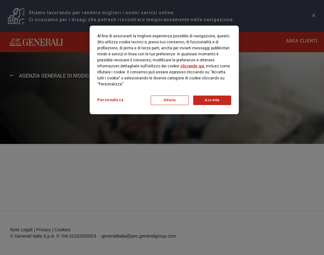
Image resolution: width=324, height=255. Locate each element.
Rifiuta (170, 100)
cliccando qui (192, 66)
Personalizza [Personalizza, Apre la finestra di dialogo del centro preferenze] (110, 100)
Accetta (212, 100)
